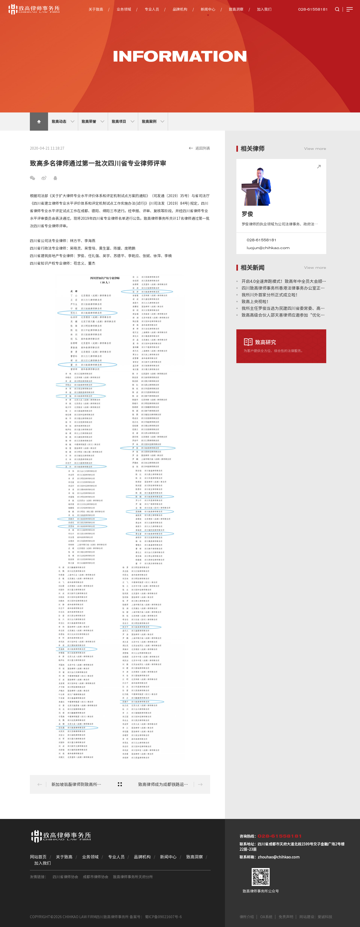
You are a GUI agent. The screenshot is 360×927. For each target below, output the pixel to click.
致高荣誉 (93, 121)
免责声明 (286, 917)
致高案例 (153, 121)
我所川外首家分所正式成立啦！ (271, 295)
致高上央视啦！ (256, 301)
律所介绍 (246, 917)
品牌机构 (180, 9)
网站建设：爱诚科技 (315, 917)
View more (315, 148)
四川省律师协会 (65, 877)
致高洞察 (236, 9)
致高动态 (63, 121)
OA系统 (266, 917)
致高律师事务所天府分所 (133, 877)
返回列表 (199, 148)
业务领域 (124, 9)
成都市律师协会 (95, 877)
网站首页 (38, 857)
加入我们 (264, 9)
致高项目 (123, 121)
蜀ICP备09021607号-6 (163, 917)
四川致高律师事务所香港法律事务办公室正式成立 (287, 288)
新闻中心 (208, 9)
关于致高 (96, 9)
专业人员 (152, 9)
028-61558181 (313, 9)
